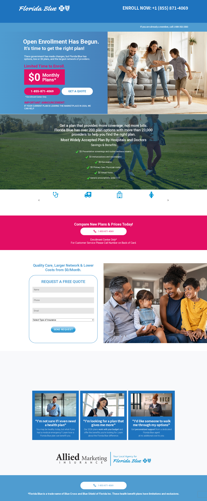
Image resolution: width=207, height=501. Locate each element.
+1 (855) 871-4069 (170, 8)
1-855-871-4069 (42, 91)
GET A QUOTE (77, 91)
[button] (39, 197)
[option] (56, 198)
